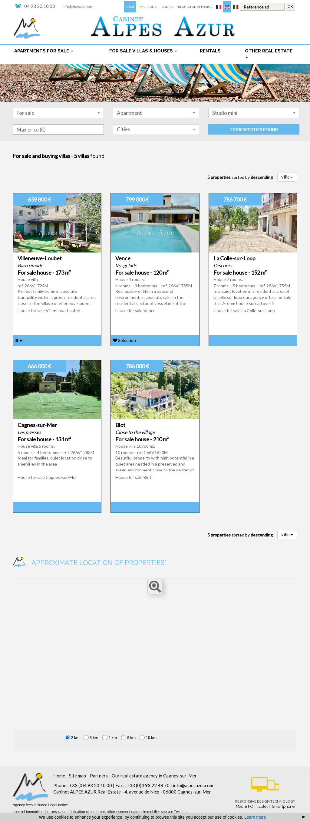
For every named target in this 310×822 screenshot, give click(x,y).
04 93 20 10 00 (39, 6)
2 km (72, 737)
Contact (168, 6)
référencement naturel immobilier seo (137, 812)
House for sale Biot (133, 477)
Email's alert (148, 6)
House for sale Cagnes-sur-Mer (47, 477)
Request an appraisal (195, 6)
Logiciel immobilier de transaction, (40, 812)
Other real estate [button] (268, 53)
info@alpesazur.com (78, 6)
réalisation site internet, (87, 812)
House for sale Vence (135, 310)
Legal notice (58, 805)
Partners (99, 775)
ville (287, 176)
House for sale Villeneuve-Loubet (49, 310)
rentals (210, 51)
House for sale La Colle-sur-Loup (244, 310)
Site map (77, 775)
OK (290, 6)
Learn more (255, 817)
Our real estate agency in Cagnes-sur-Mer (154, 775)
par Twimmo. (178, 812)
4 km (109, 737)
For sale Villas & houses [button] (143, 51)
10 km (148, 737)
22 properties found (254, 129)
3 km (91, 737)
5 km (128, 737)
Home (130, 6)
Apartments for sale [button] (43, 51)
